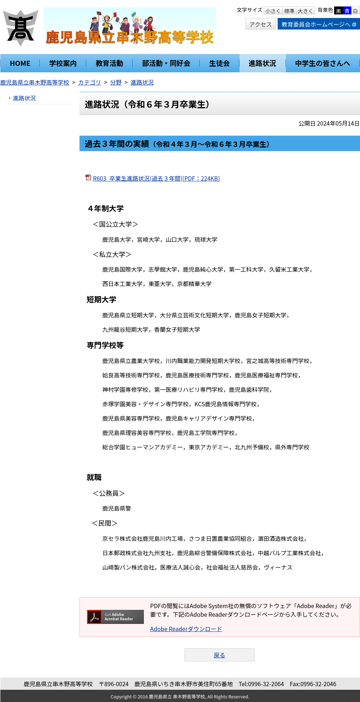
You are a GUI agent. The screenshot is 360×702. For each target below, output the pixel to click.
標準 (289, 10)
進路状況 (142, 82)
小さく (273, 10)
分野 (116, 82)
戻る (219, 655)
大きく (305, 10)
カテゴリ (89, 82)
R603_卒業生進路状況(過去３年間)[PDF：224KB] (156, 178)
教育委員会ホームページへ (319, 24)
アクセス (260, 24)
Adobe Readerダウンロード (186, 628)
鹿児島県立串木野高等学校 (34, 82)
